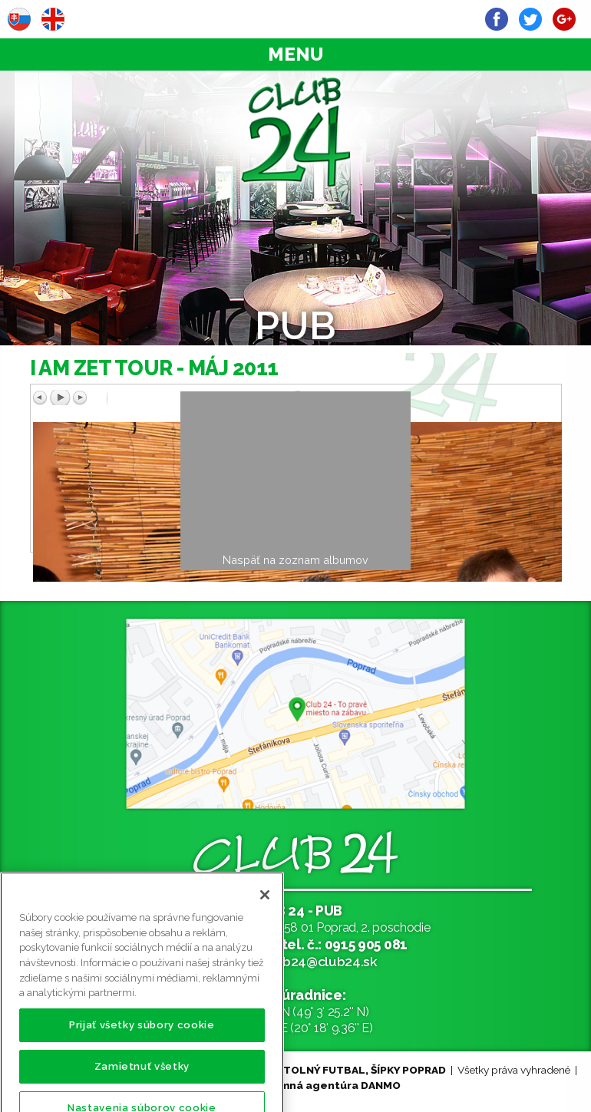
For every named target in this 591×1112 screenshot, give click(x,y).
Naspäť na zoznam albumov (295, 559)
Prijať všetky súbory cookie (142, 1038)
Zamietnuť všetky (142, 1080)
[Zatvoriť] (265, 909)
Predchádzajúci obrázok (162, 397)
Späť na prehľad (430, 413)
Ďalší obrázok (419, 397)
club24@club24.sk (320, 961)
